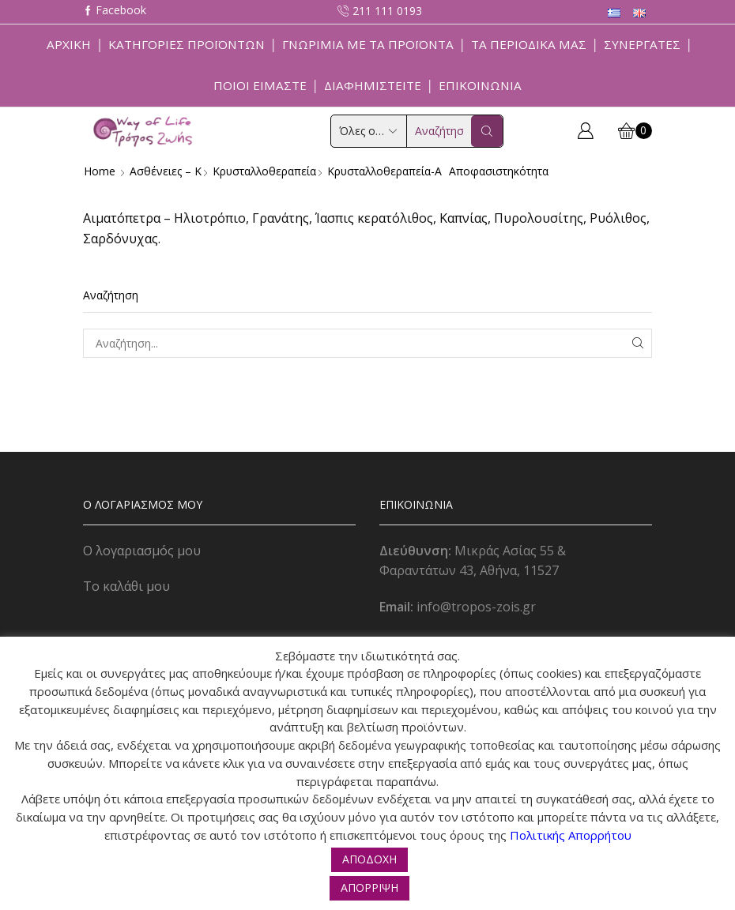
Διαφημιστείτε (372, 85)
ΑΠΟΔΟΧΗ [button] (369, 859)
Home (99, 171)
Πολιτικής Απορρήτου (570, 835)
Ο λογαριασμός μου (142, 550)
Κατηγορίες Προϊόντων (186, 44)
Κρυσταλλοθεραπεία (265, 171)
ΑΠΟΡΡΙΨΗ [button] (369, 887)
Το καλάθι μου (126, 586)
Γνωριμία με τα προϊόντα (368, 44)
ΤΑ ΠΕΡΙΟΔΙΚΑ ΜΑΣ (528, 44)
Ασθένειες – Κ (166, 171)
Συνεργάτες (642, 44)
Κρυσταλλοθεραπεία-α (388, 171)
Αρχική (69, 44)
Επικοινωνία (480, 85)
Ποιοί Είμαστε (260, 85)
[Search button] (487, 131)
